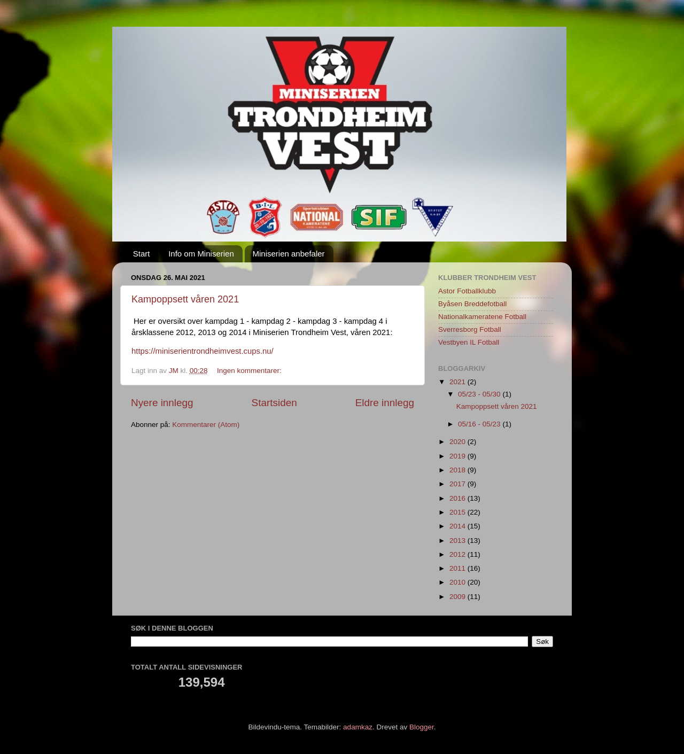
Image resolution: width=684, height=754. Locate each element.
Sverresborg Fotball (469, 329)
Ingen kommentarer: (250, 371)
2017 (458, 484)
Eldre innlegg (384, 402)
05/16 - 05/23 (480, 424)
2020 (458, 442)
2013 (458, 541)
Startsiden (274, 402)
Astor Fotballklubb (467, 291)
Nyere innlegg (162, 402)
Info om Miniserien (201, 253)
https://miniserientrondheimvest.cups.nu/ (202, 351)
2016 (458, 498)
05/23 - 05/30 (480, 394)
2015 (458, 512)
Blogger (421, 727)
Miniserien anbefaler (289, 253)
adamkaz (357, 727)
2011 (458, 568)
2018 (458, 470)
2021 (458, 382)
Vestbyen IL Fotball (468, 342)
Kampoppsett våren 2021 (185, 299)
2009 (458, 597)
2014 (458, 526)
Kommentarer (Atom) (205, 425)
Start (141, 253)
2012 (458, 554)
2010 (458, 582)
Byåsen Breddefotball (472, 304)
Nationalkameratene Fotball (482, 317)
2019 (458, 456)
